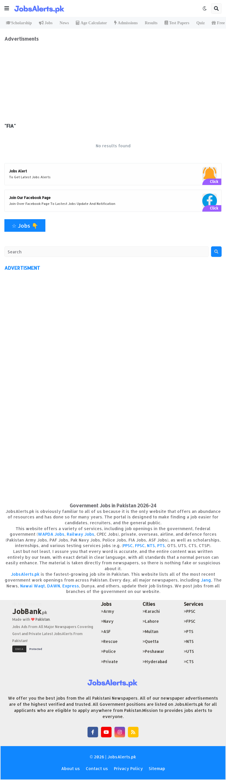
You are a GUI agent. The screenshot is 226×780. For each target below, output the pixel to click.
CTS (189, 661)
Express (70, 585)
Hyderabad (155, 661)
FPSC (140, 545)
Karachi (151, 611)
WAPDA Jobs (51, 534)
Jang (206, 579)
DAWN (53, 585)
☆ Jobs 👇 (25, 225)
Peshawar (153, 651)
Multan (150, 631)
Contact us (97, 768)
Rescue (109, 641)
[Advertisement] (113, 83)
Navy (107, 621)
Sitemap (157, 768)
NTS (151, 545)
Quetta (151, 641)
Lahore (151, 621)
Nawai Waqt (32, 585)
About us (70, 768)
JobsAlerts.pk (25, 574)
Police (108, 651)
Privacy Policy (128, 768)
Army (107, 611)
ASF (106, 631)
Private (109, 661)
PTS (161, 545)
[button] (6, 8)
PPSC (128, 545)
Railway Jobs (80, 534)
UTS (189, 651)
